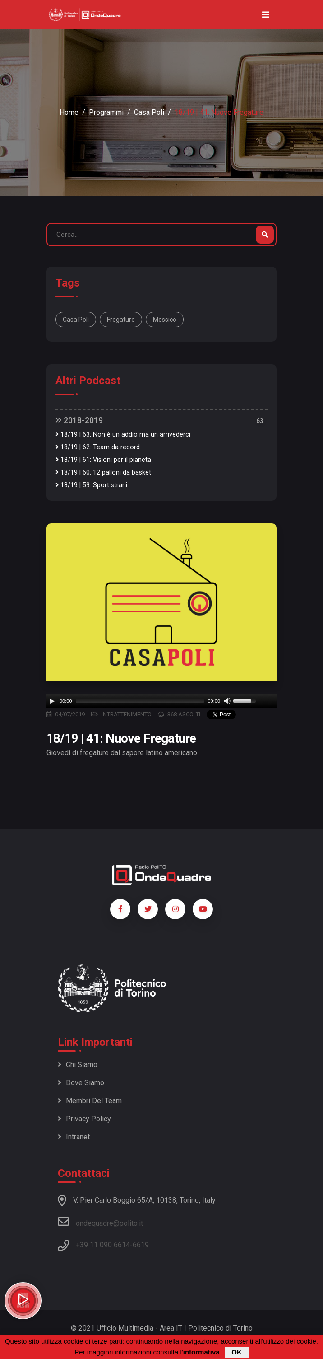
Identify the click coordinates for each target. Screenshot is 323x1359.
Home (69, 112)
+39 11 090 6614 (103, 1245)
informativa (201, 1352)
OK (236, 1352)
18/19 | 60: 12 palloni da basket (103, 472)
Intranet (74, 1137)
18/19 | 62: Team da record (97, 447)
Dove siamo (81, 1082)
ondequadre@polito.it (100, 1221)
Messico (164, 319)
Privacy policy (84, 1118)
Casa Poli (149, 112)
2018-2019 (79, 420)
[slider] (140, 701)
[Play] (52, 701)
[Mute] (227, 701)
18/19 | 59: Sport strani (91, 485)
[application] (161, 701)
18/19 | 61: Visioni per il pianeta (103, 460)
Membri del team (90, 1100)
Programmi (106, 112)
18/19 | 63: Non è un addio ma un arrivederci (122, 434)
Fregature (121, 319)
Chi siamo (77, 1064)
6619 (141, 1245)
